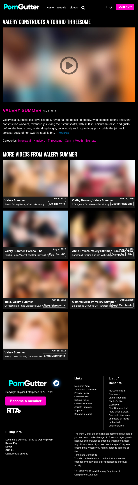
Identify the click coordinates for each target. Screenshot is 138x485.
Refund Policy (81, 400)
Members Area (82, 386)
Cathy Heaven (81, 200)
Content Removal (83, 403)
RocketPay (11, 443)
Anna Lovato (81, 251)
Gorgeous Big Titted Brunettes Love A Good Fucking (31, 305)
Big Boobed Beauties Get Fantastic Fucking (94, 305)
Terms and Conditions (85, 389)
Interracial (24, 140)
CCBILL (9, 450)
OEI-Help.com (45, 439)
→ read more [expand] (63, 133)
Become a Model (83, 414)
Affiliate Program (83, 407)
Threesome (55, 140)
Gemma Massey (83, 302)
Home (50, 7)
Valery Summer (22, 110)
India (7, 302)
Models (61, 7)
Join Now (125, 6)
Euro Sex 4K (57, 254)
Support (78, 410)
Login (109, 7)
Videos (74, 7)
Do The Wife (57, 203)
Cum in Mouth (74, 140)
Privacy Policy (81, 393)
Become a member (26, 401)
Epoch (9, 446)
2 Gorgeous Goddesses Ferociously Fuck (93, 204)
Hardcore (39, 140)
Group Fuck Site (122, 203)
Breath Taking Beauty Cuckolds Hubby (24, 204)
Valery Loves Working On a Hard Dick (24, 356)
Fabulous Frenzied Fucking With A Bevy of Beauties (99, 255)
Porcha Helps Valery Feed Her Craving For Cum (29, 255)
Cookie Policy (81, 396)
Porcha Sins (34, 251)
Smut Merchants (54, 305)
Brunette (90, 140)
